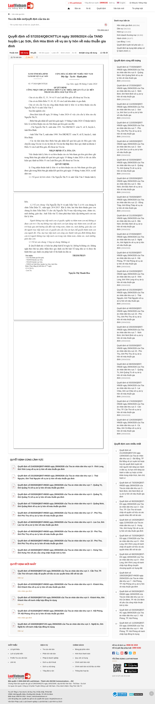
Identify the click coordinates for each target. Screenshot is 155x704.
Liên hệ (13, 662)
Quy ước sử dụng (81, 658)
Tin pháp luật (137, 8)
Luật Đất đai (43, 701)
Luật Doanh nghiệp (30, 701)
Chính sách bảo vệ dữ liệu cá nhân (87, 666)
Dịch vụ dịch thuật (49, 662)
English (121, 3)
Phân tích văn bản (49, 654)
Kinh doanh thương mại (126, 35)
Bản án (78, 8)
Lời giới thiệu (15, 649)
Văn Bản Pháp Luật (15, 701)
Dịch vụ (112, 3)
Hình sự (120, 32)
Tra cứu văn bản (48, 649)
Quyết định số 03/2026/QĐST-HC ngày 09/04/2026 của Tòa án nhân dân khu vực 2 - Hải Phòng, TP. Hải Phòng (131, 614)
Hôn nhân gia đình (25, 591)
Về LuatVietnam (74, 3)
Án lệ (88, 8)
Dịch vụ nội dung (49, 666)
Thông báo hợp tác (82, 671)
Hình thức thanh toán (82, 654)
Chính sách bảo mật (82, 662)
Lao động (121, 42)
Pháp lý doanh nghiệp (50, 658)
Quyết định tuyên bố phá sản (129, 45)
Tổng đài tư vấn (48, 671)
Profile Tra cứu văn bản (18, 658)
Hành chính (121, 38)
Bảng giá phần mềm (82, 649)
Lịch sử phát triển (16, 654)
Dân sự (20, 578)
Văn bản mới (119, 8)
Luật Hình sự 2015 (55, 701)
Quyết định (101, 8)
